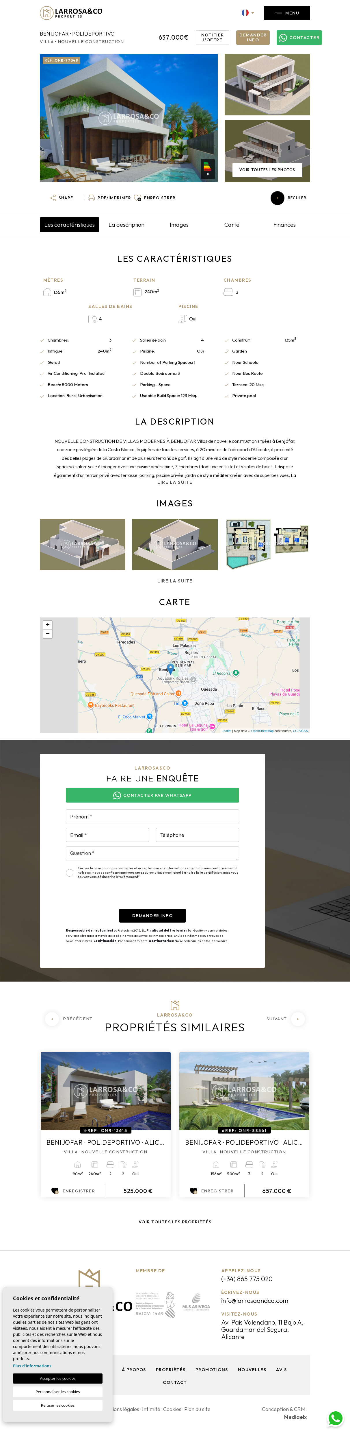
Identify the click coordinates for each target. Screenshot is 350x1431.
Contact (175, 1382)
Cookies (172, 1409)
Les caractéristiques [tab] (69, 224)
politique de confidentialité (107, 873)
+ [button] (48, 625)
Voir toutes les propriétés (175, 1222)
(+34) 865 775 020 (247, 1279)
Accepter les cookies (57, 1378)
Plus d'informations (32, 1366)
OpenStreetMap (262, 731)
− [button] (48, 634)
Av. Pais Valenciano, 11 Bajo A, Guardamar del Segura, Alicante (262, 1329)
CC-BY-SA (300, 731)
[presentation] (110, 897)
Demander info (253, 37)
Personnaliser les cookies (58, 1391)
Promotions (212, 1369)
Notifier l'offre (212, 37)
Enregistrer (73, 1191)
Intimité (151, 1409)
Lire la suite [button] (175, 581)
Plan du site (197, 1409)
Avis (281, 1369)
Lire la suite (175, 482)
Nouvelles (252, 1369)
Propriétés (171, 1369)
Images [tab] (179, 224)
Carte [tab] (231, 224)
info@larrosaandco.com (254, 1301)
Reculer (288, 198)
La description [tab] (126, 224)
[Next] (286, 1019)
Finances (284, 224)
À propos (134, 1369)
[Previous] (68, 1019)
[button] (61, 198)
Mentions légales (119, 1409)
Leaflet (226, 731)
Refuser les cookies (58, 1405)
